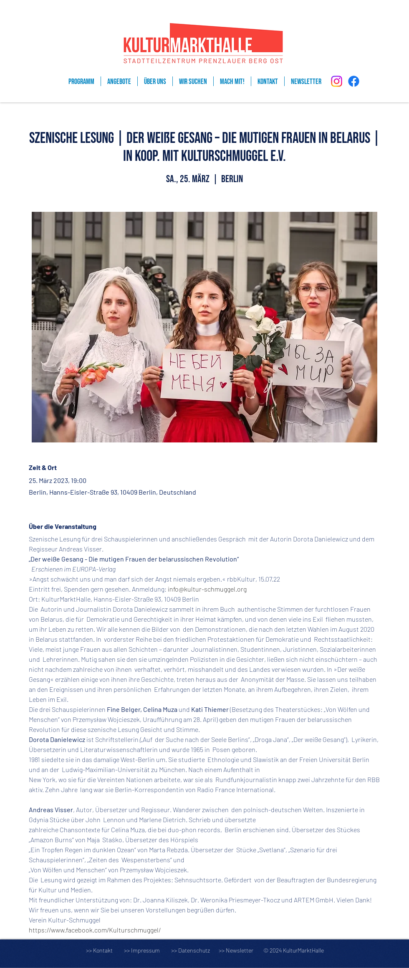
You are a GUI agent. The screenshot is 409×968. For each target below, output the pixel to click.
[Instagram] (336, 81)
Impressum (145, 950)
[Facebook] (353, 81)
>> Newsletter (236, 950)
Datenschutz (197, 950)
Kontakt (103, 950)
